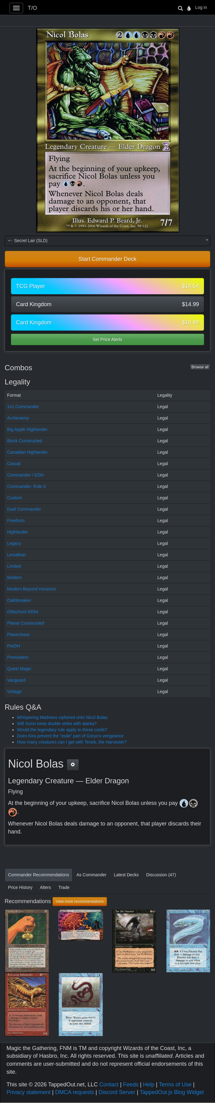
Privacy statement (28, 1092)
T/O (32, 8)
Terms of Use (175, 1084)
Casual (14, 463)
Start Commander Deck (107, 259)
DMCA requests (74, 1092)
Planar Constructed (25, 623)
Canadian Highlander (27, 452)
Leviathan (16, 554)
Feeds (131, 1084)
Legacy (14, 543)
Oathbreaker (19, 600)
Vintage (14, 691)
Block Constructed (24, 440)
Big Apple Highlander (27, 429)
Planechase (18, 634)
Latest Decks (126, 874)
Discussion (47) (161, 874)
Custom (14, 497)
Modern (14, 577)
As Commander (91, 874)
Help (149, 1084)
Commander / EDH (25, 474)
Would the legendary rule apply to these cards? (62, 729)
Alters (45, 887)
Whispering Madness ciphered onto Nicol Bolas (62, 717)
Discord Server (116, 1092)
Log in (201, 7)
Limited (14, 566)
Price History (20, 887)
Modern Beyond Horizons (31, 588)
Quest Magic (19, 668)
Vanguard (16, 680)
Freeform (16, 520)
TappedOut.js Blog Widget (172, 1092)
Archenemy (18, 418)
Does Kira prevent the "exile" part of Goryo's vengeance (70, 735)
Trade (63, 887)
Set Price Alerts (107, 339)
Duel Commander (24, 509)
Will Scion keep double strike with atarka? (57, 723)
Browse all (200, 367)
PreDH (13, 645)
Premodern (17, 657)
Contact (108, 1084)
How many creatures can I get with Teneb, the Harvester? (72, 742)
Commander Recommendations (38, 874)
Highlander (17, 531)
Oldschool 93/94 (22, 611)
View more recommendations (80, 901)
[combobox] (107, 241)
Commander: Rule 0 (26, 486)
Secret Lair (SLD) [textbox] (27, 240)
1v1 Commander (23, 406)
